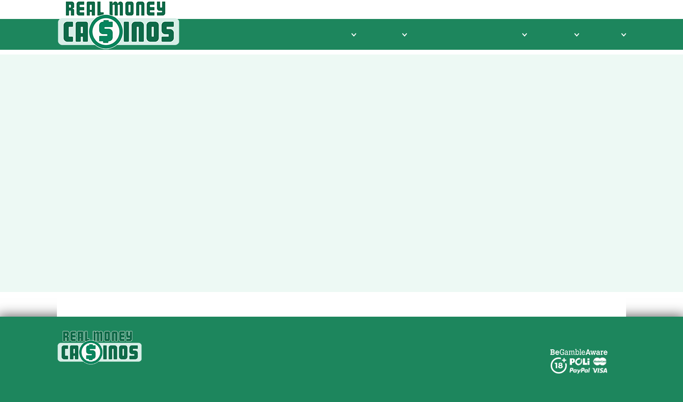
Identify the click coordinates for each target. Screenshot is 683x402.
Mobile (609, 34)
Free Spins (436, 34)
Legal (304, 381)
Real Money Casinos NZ (336, 336)
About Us (311, 347)
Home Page (437, 270)
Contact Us (313, 370)
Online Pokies (497, 34)
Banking (385, 34)
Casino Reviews (320, 34)
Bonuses (559, 34)
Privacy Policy (318, 359)
